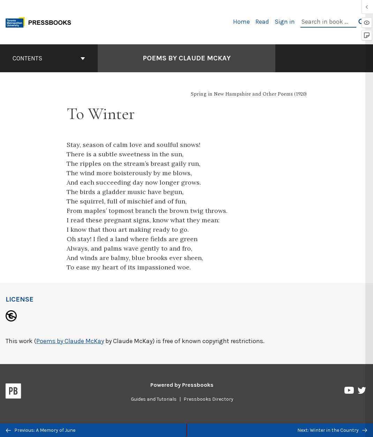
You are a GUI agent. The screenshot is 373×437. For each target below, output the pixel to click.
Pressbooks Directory (208, 399)
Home (241, 21)
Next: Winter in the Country (332, 430)
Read (262, 21)
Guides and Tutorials (154, 399)
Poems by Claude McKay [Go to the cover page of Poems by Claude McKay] (187, 58)
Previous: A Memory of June (40, 430)
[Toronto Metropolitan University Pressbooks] (41, 21)
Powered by (182, 385)
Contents (49, 58)
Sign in (285, 21)
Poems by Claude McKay (70, 341)
